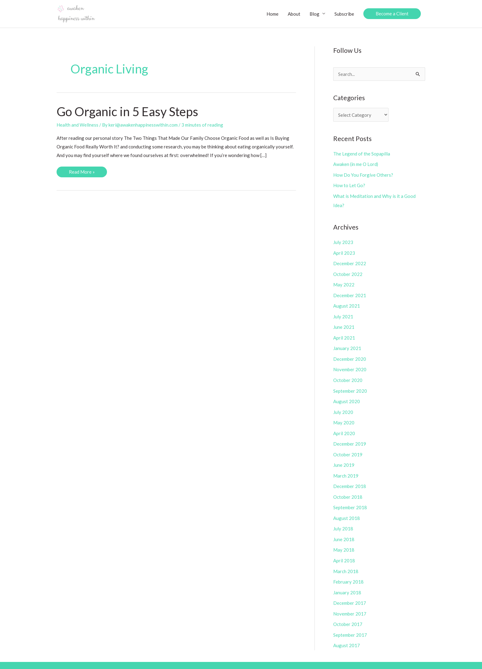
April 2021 (344, 334)
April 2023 (344, 251)
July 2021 (343, 313)
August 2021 (346, 303)
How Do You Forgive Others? (363, 174)
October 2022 (347, 272)
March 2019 (345, 469)
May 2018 (343, 542)
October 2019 (347, 448)
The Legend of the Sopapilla (361, 153)
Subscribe (344, 14)
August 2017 (346, 635)
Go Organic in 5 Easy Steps (128, 111)
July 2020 (343, 407)
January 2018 (347, 583)
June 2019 (343, 459)
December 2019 (349, 438)
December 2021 (349, 293)
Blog (314, 14)
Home (273, 14)
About (294, 14)
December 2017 (349, 593)
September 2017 (350, 625)
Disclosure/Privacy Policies (368, 660)
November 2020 (349, 365)
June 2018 (343, 531)
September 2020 (350, 386)
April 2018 (344, 552)
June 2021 (343, 324)
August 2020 (346, 396)
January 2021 (347, 344)
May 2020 (343, 417)
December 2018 (349, 479)
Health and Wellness (77, 125)
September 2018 (350, 500)
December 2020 (349, 355)
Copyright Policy (317, 660)
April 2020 (344, 427)
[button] (392, 14)
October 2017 (347, 614)
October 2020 (347, 376)
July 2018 (343, 521)
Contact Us (414, 660)
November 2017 (349, 604)
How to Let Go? (349, 184)
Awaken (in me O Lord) (355, 164)
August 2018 (346, 510)
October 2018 (347, 490)
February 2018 (348, 573)
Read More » (82, 173)
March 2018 (345, 562)
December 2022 (349, 261)
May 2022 (343, 282)
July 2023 (343, 241)
